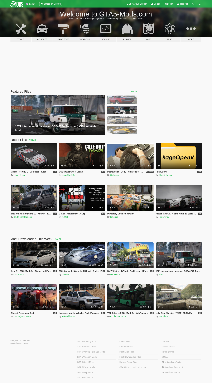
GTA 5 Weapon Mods (87, 357)
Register (182, 4)
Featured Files (125, 346)
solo (161, 274)
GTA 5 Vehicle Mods (86, 346)
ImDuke (65, 274)
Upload (155, 4)
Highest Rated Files (128, 362)
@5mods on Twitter (172, 362)
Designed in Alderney (20, 340)
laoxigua (114, 217)
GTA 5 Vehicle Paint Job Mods (91, 352)
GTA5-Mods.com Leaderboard (133, 367)
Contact (165, 341)
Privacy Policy (168, 346)
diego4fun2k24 (68, 175)
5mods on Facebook (172, 367)
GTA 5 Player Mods (86, 367)
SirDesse (114, 175)
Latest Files (124, 341)
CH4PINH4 (19, 274)
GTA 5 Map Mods (85, 372)
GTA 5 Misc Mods (85, 377)
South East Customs (23, 217)
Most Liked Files (126, 352)
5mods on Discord (171, 372)
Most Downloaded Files (130, 357)
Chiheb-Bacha (165, 175)
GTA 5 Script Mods (85, 362)
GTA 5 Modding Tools (87, 341)
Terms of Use (168, 352)
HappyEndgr (19, 175)
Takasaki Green (69, 316)
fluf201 (65, 217)
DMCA (165, 357)
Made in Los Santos (19, 343)
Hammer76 (115, 274)
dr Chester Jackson (119, 316)
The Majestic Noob (22, 316)
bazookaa (163, 316)
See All (134, 91)
